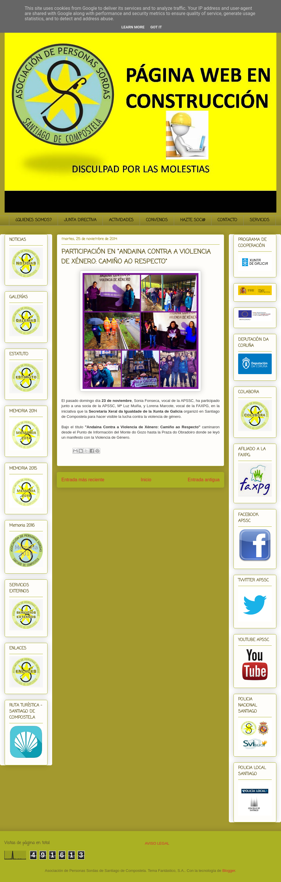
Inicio (146, 479)
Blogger (228, 870)
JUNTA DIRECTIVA (80, 220)
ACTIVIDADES (121, 220)
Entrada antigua (204, 479)
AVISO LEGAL (157, 843)
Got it (156, 27)
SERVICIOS (259, 220)
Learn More (133, 27)
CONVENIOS (157, 220)
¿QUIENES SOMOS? (33, 220)
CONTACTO (227, 220)
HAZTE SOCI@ (192, 220)
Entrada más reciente (82, 479)
